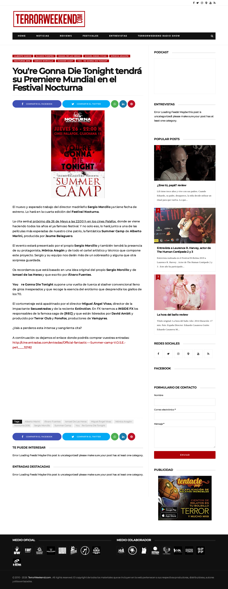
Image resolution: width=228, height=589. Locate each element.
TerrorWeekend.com (39, 577)
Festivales (91, 36)
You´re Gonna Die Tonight (92, 61)
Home (22, 36)
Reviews (66, 36)
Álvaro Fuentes (45, 56)
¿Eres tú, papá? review (171, 185)
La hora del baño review (172, 314)
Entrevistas (118, 36)
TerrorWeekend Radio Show (159, 36)
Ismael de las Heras (69, 56)
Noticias (42, 36)
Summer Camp (65, 61)
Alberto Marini (23, 56)
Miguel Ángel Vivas (96, 56)
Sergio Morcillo (44, 61)
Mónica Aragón (119, 56)
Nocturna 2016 (22, 61)
